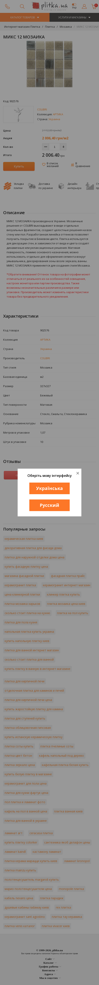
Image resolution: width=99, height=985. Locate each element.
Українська (49, 488)
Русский (49, 505)
